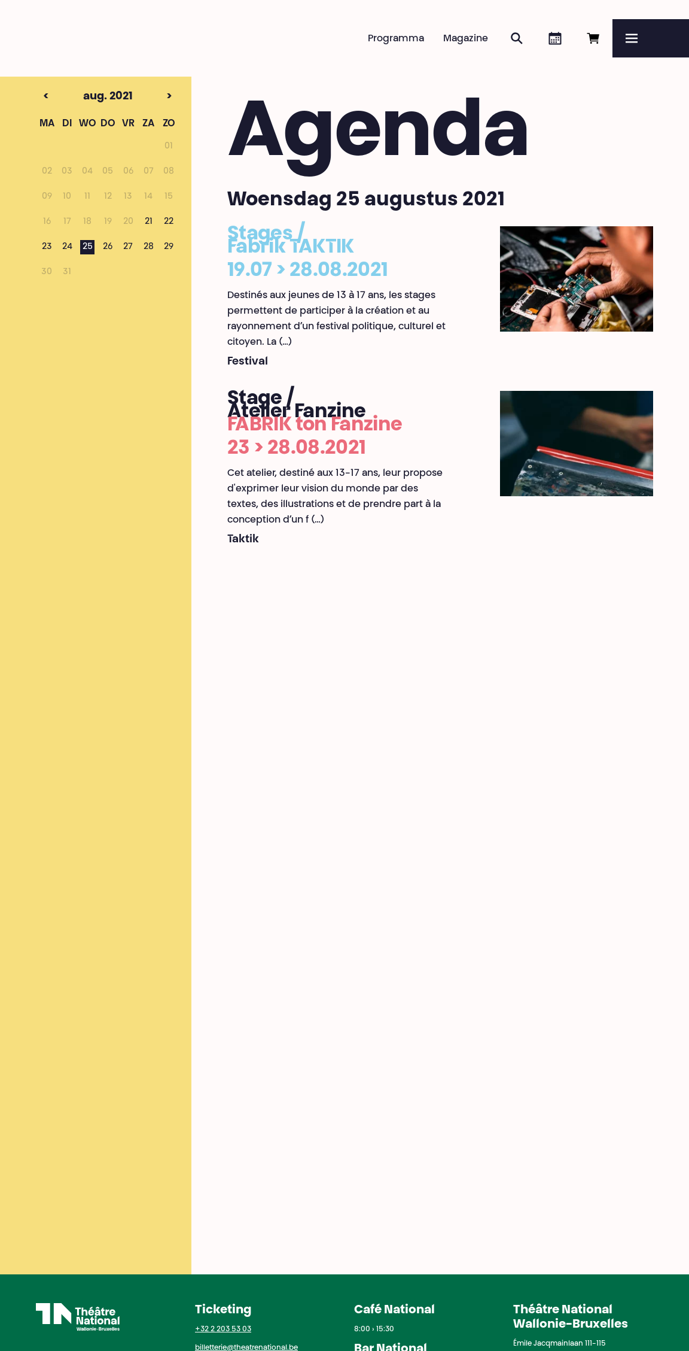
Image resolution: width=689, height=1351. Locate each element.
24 (67, 247)
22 (168, 222)
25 (88, 247)
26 (107, 247)
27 (128, 247)
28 (149, 247)
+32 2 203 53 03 (223, 1329)
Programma (396, 39)
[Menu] (650, 38)
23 (47, 247)
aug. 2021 (86, 97)
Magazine (465, 39)
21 (149, 222)
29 (168, 247)
